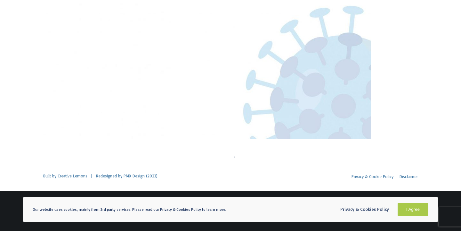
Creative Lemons (72, 175)
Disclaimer (409, 176)
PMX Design (134, 175)
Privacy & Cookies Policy (364, 209)
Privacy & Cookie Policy (372, 176)
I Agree (413, 209)
